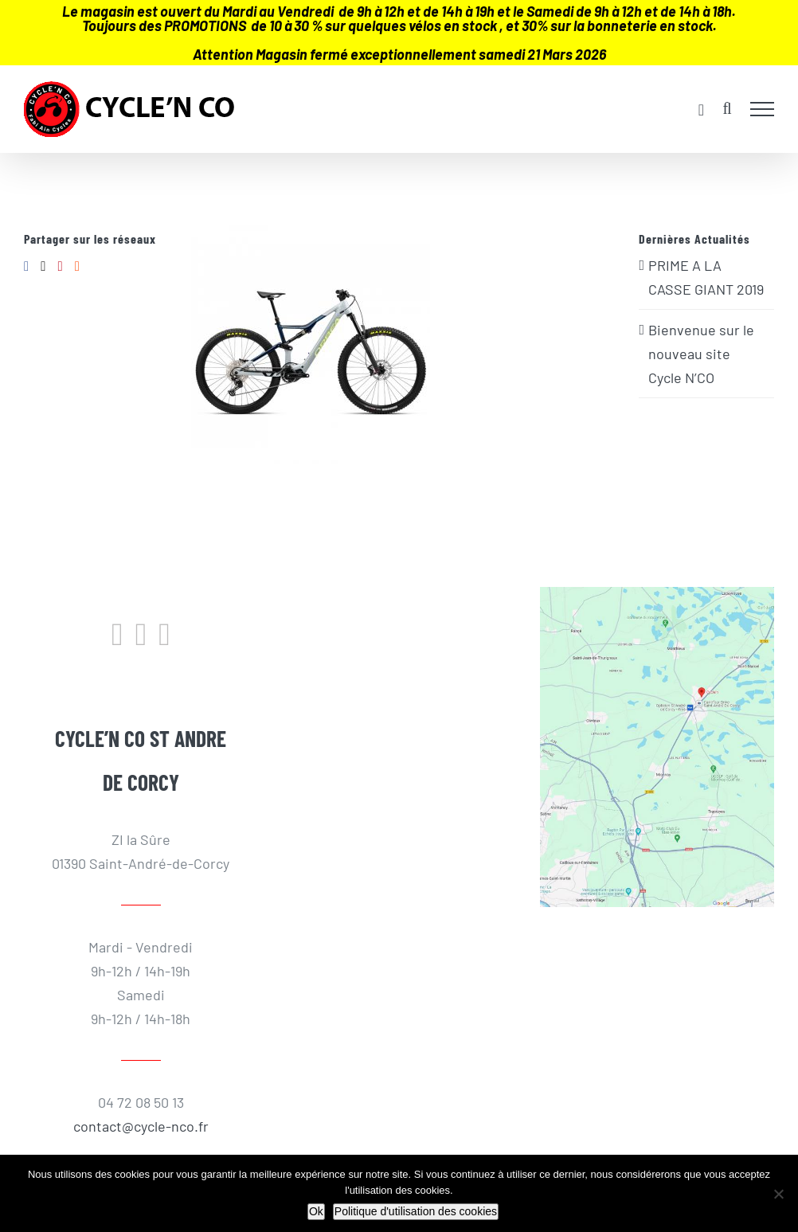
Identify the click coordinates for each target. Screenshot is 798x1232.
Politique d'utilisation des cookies (415, 1211)
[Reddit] (77, 266)
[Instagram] (141, 635)
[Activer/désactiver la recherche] (726, 108)
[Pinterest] (59, 266)
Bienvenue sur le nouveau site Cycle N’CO (701, 353)
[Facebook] (26, 266)
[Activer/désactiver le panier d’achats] (701, 110)
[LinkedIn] (164, 635)
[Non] (778, 1194)
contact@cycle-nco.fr (141, 1126)
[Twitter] (43, 266)
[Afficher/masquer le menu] (762, 109)
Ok (316, 1211)
